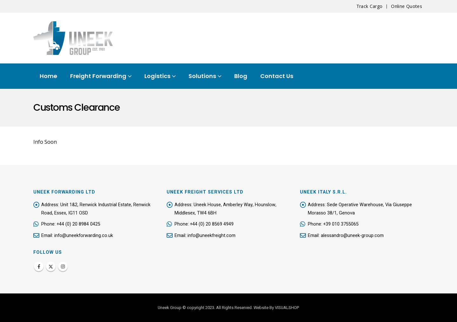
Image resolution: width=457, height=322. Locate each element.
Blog (240, 76)
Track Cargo (369, 6)
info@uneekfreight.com (212, 236)
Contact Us (276, 76)
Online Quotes (406, 6)
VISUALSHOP (287, 308)
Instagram (63, 266)
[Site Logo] (73, 38)
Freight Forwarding (98, 76)
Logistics (157, 76)
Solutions (202, 76)
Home (48, 76)
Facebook (38, 266)
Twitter (51, 266)
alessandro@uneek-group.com (352, 236)
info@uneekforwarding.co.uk (84, 236)
